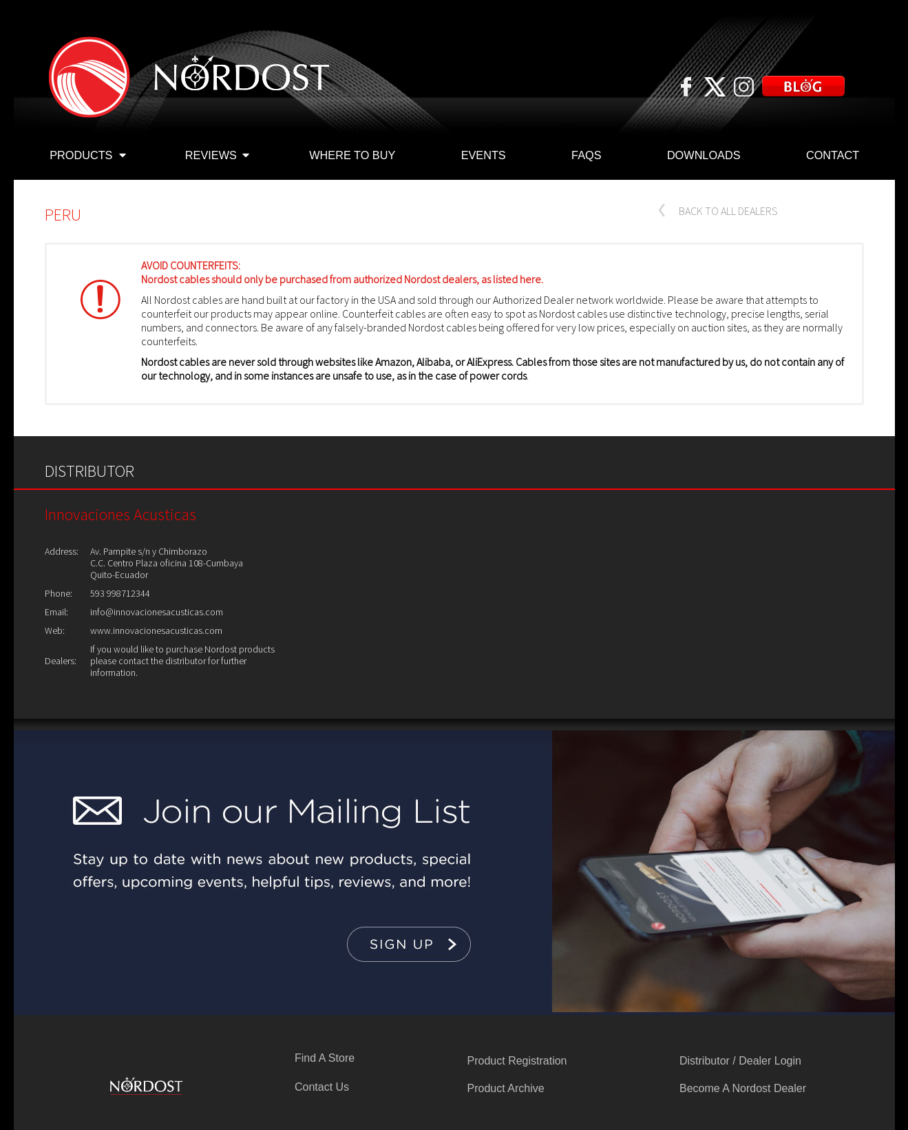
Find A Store (325, 1058)
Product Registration (517, 1061)
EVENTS (483, 155)
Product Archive (506, 1088)
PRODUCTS (87, 156)
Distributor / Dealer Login (740, 1061)
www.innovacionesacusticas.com (156, 630)
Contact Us (322, 1087)
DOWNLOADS (704, 155)
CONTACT (832, 155)
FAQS (586, 155)
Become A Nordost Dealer (742, 1088)
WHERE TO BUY (352, 155)
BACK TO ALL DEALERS (728, 211)
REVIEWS (217, 156)
